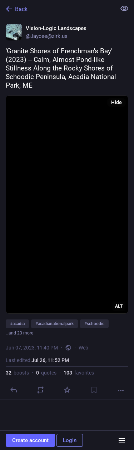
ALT (119, 306)
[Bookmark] (94, 390)
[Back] (57, 9)
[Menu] (121, 440)
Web (83, 348)
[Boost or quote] (40, 390)
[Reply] (13, 390)
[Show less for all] (124, 8)
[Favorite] (67, 390)
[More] (120, 390)
